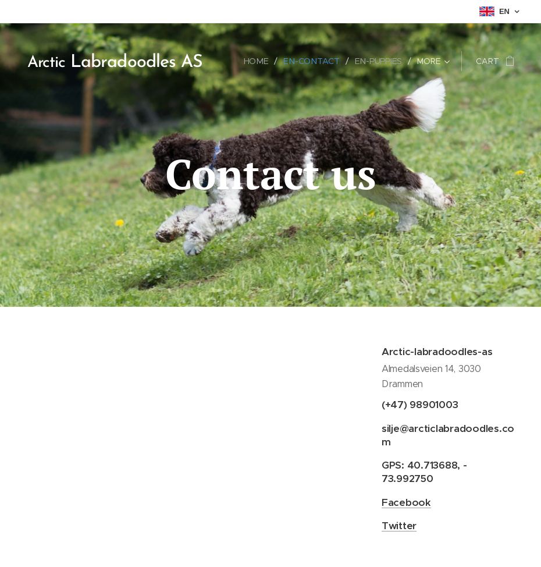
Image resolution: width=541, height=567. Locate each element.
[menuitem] (259, 61)
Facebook (406, 502)
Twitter (399, 525)
